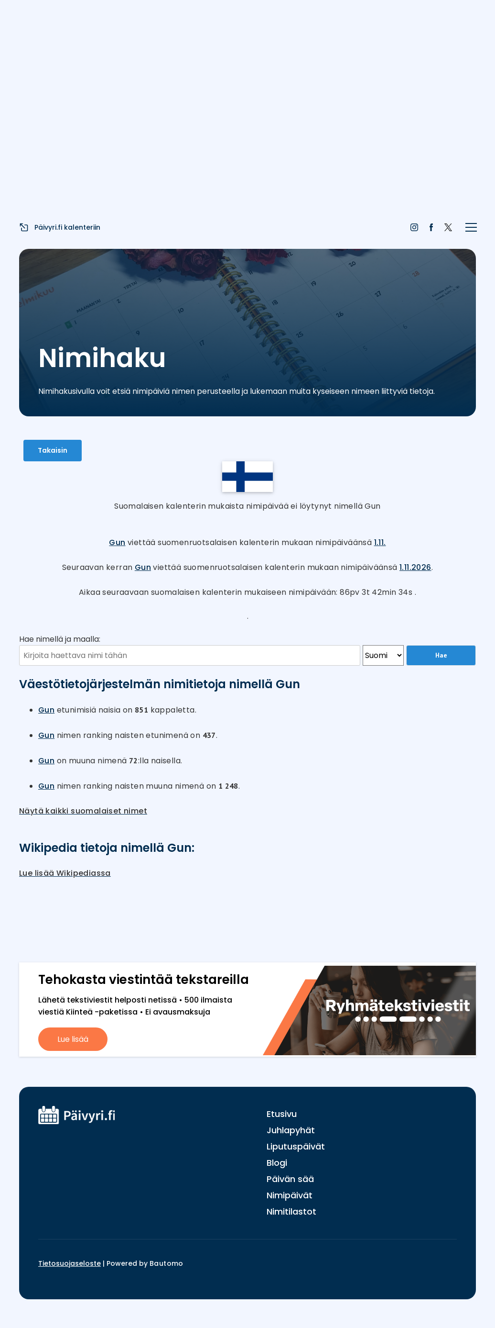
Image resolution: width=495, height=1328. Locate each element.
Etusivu (282, 1114)
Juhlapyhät (291, 1130)
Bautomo (166, 1263)
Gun (117, 542)
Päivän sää (290, 1179)
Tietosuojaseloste (69, 1263)
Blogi (277, 1163)
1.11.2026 (415, 567)
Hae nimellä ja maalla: (59, 639)
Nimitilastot (291, 1211)
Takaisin (52, 450)
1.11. (380, 542)
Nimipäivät (289, 1195)
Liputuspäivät (296, 1146)
